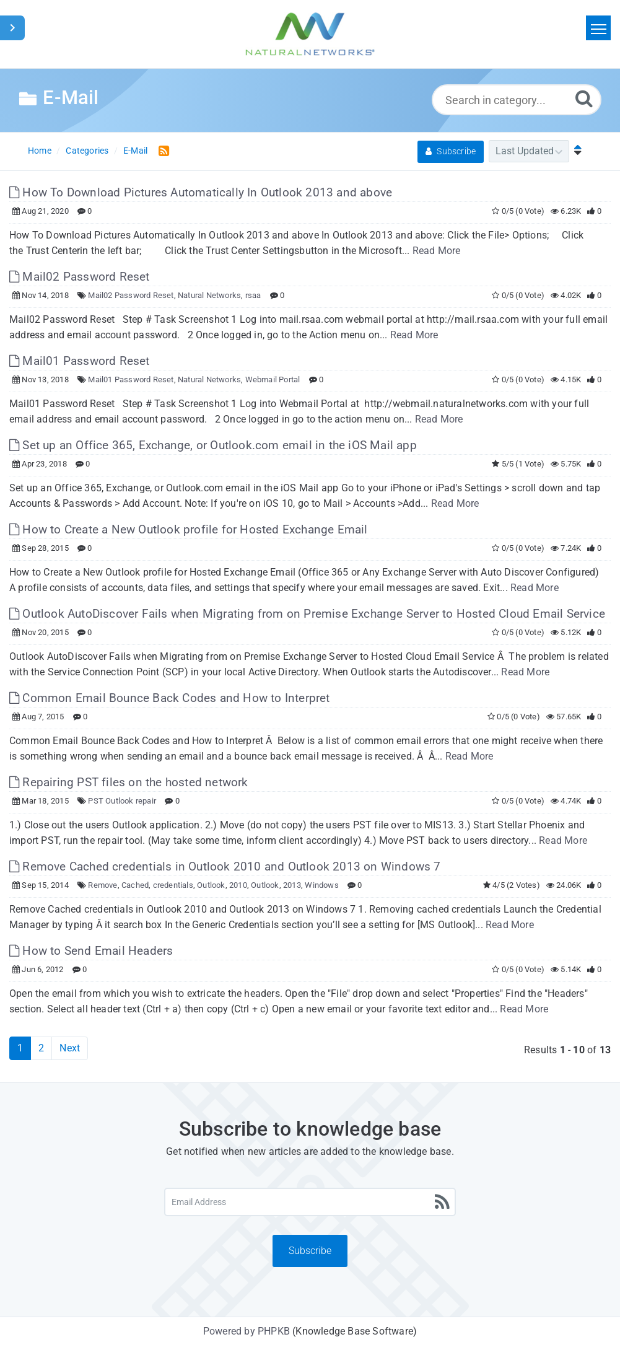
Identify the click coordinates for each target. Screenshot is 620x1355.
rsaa (253, 295)
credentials (173, 885)
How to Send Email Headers (91, 951)
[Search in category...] (516, 99)
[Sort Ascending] (574, 151)
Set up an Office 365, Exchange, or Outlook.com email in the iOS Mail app (213, 445)
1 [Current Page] (20, 1048)
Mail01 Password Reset (79, 361)
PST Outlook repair (122, 800)
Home (39, 151)
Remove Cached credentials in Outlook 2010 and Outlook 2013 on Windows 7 (225, 866)
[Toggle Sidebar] (12, 27)
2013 (292, 885)
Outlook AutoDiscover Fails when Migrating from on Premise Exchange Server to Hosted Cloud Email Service (307, 614)
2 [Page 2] (41, 1048)
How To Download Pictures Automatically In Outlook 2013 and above (200, 192)
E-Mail (135, 151)
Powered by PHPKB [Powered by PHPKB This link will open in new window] (246, 1331)
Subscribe (451, 151)
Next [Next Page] (69, 1048)
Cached (135, 885)
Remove (102, 885)
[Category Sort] (529, 151)
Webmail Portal (272, 379)
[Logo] (310, 34)
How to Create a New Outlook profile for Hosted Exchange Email (188, 529)
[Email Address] (310, 1202)
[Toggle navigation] (598, 27)
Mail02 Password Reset (79, 277)
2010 (238, 885)
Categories (87, 151)
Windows (321, 885)
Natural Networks (209, 295)
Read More (437, 251)
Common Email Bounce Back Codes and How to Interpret (169, 698)
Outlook (211, 885)
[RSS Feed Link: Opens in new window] (161, 150)
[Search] (584, 98)
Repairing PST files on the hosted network (128, 782)
